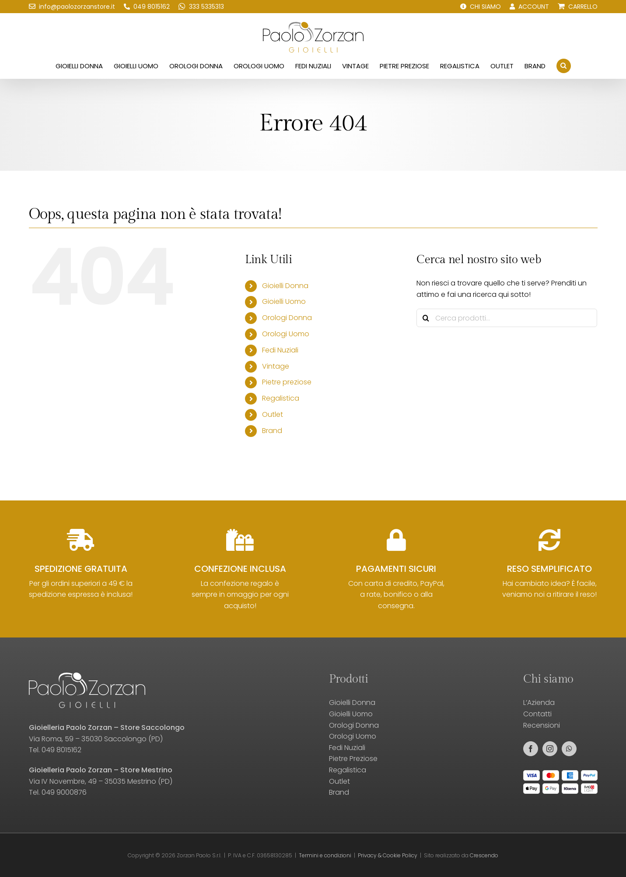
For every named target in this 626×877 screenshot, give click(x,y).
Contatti (537, 714)
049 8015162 (61, 750)
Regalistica (280, 398)
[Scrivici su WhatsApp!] (201, 6)
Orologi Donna (287, 318)
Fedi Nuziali (280, 350)
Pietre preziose (286, 382)
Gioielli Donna (285, 286)
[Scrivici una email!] (72, 6)
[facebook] (530, 748)
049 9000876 (64, 792)
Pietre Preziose (353, 759)
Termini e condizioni (325, 855)
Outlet (272, 414)
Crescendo (484, 855)
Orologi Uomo (285, 334)
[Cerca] (425, 318)
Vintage (275, 366)
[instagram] (549, 748)
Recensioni (541, 725)
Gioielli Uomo (284, 301)
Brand (272, 431)
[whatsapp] (569, 748)
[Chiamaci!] (147, 6)
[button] (563, 66)
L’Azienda (539, 702)
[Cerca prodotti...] (506, 318)
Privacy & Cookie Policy (387, 855)
